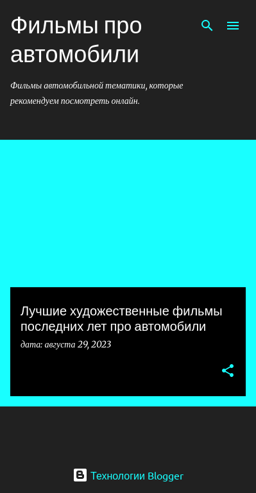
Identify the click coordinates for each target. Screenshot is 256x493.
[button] (227, 371)
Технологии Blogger (128, 475)
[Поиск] (207, 25)
